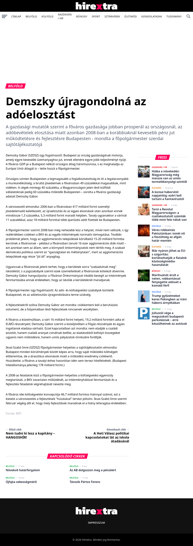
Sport (96, 16)
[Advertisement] (96, 48)
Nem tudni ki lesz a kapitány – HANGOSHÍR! (30, 433)
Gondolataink (151, 16)
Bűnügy (81, 16)
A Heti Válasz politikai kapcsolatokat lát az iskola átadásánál (107, 435)
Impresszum (96, 522)
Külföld (47, 16)
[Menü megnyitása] (4, 16)
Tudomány (174, 16)
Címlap (16, 16)
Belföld (31, 16)
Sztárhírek (112, 16)
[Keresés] (188, 16)
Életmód (130, 16)
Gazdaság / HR (65, 16)
